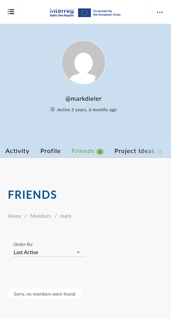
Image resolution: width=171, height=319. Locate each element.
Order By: (24, 244)
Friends (87, 151)
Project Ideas (139, 151)
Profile (51, 150)
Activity (17, 150)
